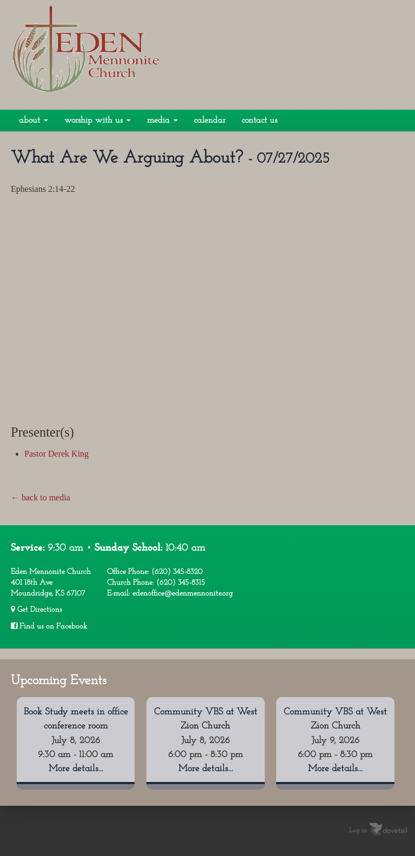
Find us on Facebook (49, 626)
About (33, 120)
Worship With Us (97, 120)
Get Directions (36, 609)
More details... (76, 768)
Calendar (209, 120)
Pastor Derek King (56, 453)
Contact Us (259, 120)
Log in (358, 830)
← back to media (40, 497)
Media (162, 120)
